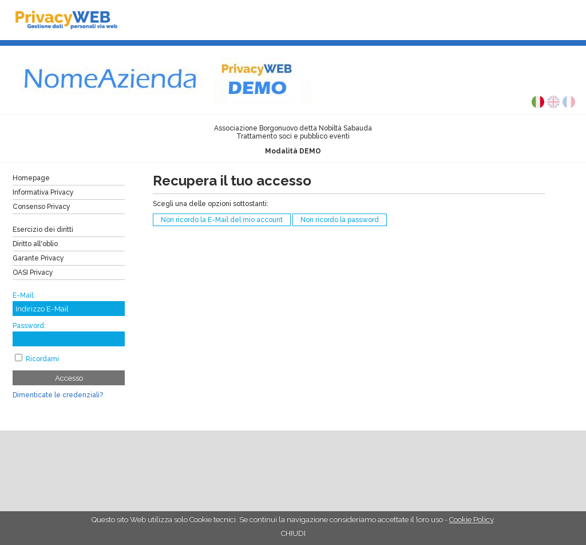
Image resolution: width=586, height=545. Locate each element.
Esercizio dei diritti (43, 230)
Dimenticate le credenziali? (58, 395)
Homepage (31, 178)
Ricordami (42, 359)
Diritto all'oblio (35, 244)
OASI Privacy (33, 272)
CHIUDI (293, 533)
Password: (29, 326)
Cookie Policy (471, 519)
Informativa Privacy (43, 192)
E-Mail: (24, 295)
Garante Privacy (38, 258)
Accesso (69, 377)
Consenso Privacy (41, 207)
